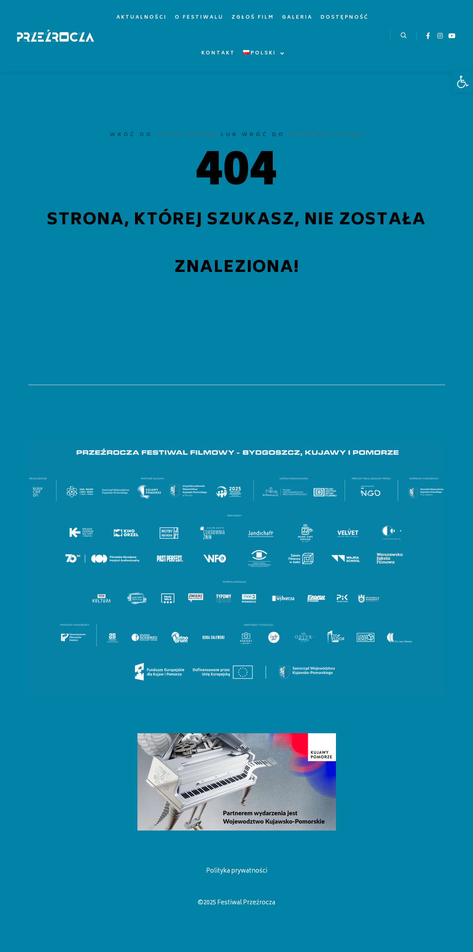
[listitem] (37, 491)
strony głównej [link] (186, 135)
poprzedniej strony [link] (326, 135)
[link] (462, 81)
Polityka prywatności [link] (236, 871)
